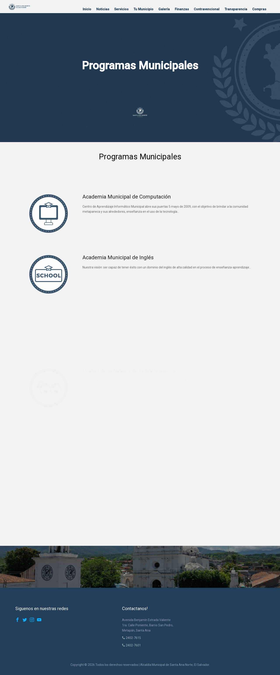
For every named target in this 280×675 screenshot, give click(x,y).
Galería (164, 9)
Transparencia (235, 9)
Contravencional (206, 9)
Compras (259, 9)
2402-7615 (133, 638)
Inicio (87, 9)
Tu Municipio (143, 9)
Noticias (102, 9)
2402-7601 (133, 645)
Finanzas (182, 9)
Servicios (121, 9)
